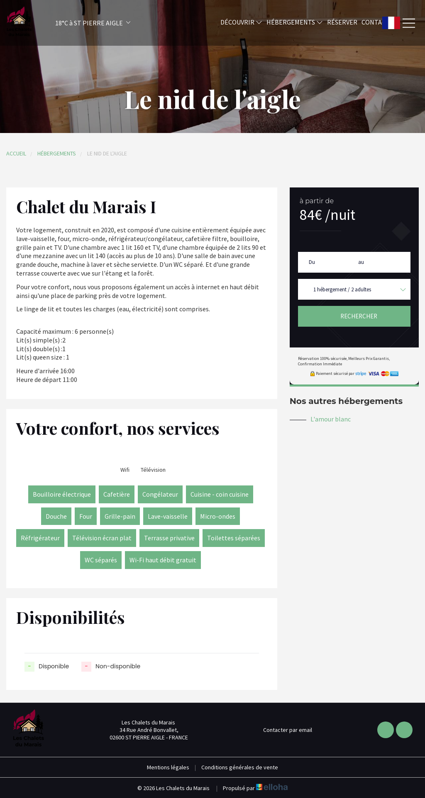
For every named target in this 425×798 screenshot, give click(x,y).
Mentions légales (168, 767)
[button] (81, 23)
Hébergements (294, 22)
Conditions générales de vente (239, 767)
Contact (375, 22)
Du (312, 262)
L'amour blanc (330, 419)
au (361, 262)
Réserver (342, 22)
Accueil (16, 153)
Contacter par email (283, 730)
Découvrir (241, 22)
